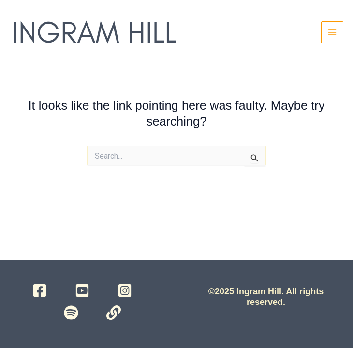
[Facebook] (40, 290)
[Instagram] (125, 290)
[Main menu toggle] (332, 32)
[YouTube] (82, 290)
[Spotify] (71, 313)
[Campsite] (114, 313)
